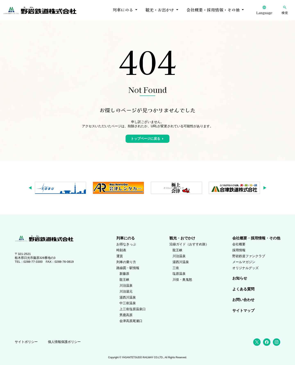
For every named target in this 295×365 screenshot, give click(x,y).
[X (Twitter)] (257, 342)
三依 (175, 268)
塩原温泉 (179, 273)
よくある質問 (243, 289)
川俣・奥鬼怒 (182, 279)
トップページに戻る (145, 138)
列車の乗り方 (126, 262)
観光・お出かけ (159, 10)
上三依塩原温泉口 (132, 309)
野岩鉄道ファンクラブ (248, 256)
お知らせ (239, 278)
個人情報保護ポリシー (64, 342)
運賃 (119, 256)
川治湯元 (126, 291)
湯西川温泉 (127, 297)
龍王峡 (124, 279)
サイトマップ (243, 311)
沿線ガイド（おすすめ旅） (189, 244)
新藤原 (124, 273)
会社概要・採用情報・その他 (213, 10)
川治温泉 (126, 285)
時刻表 (121, 250)
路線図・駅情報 (127, 268)
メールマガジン (243, 262)
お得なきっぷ (126, 244)
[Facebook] (266, 342)
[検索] (285, 10)
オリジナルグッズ (245, 268)
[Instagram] (276, 342)
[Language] (264, 10)
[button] (31, 187)
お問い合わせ (243, 300)
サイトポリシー (26, 342)
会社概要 (238, 244)
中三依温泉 (127, 303)
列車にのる (123, 10)
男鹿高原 (126, 315)
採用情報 (238, 250)
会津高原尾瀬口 (130, 321)
